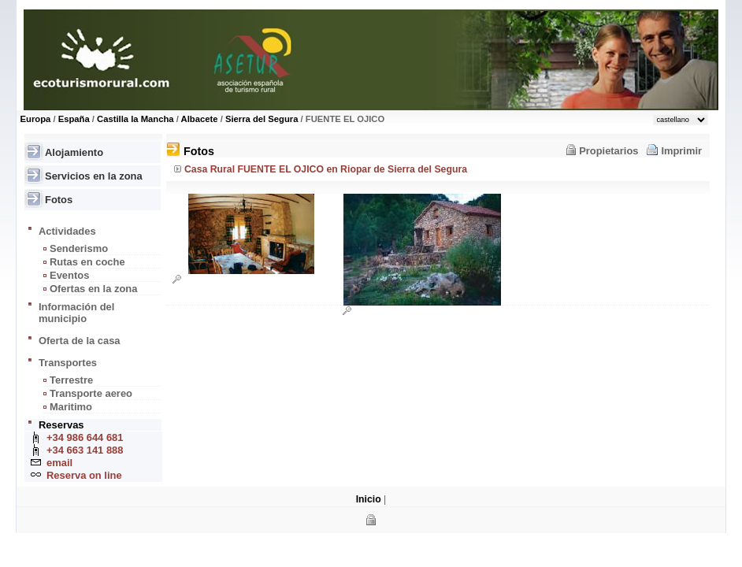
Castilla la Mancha (135, 119)
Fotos (58, 200)
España (74, 119)
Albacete (199, 119)
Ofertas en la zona (93, 289)
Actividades (67, 231)
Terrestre (71, 380)
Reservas (61, 425)
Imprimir (681, 151)
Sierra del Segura (262, 119)
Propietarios (608, 151)
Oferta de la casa (80, 340)
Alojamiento (74, 152)
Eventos (69, 275)
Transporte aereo (91, 393)
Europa (35, 119)
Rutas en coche (87, 262)
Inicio (368, 499)
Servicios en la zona (94, 176)
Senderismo (79, 248)
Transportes (68, 363)
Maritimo (71, 407)
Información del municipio (76, 312)
